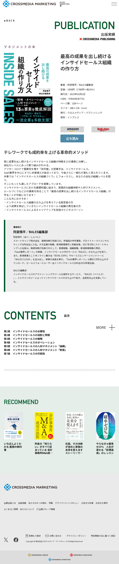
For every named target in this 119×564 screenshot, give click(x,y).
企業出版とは (10, 502)
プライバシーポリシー (76, 535)
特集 (51, 502)
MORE (101, 327)
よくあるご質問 (11, 509)
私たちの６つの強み (38, 502)
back (10, 20)
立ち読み (72, 138)
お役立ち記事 (87, 502)
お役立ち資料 (102, 502)
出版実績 (22, 502)
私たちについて (27, 509)
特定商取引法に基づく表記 (103, 535)
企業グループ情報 (46, 509)
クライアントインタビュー (67, 502)
